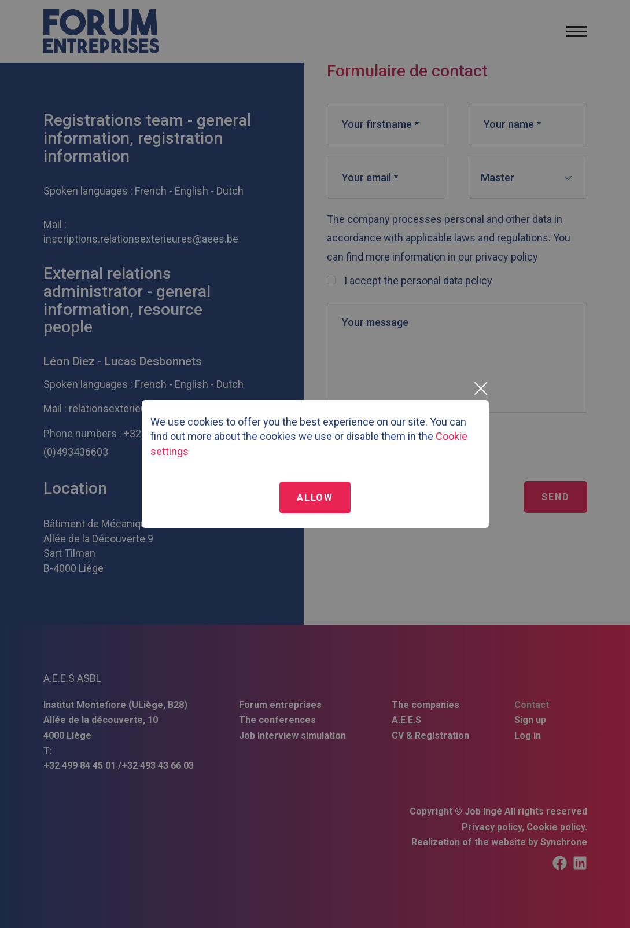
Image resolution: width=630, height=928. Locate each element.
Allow (315, 497)
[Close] (480, 388)
